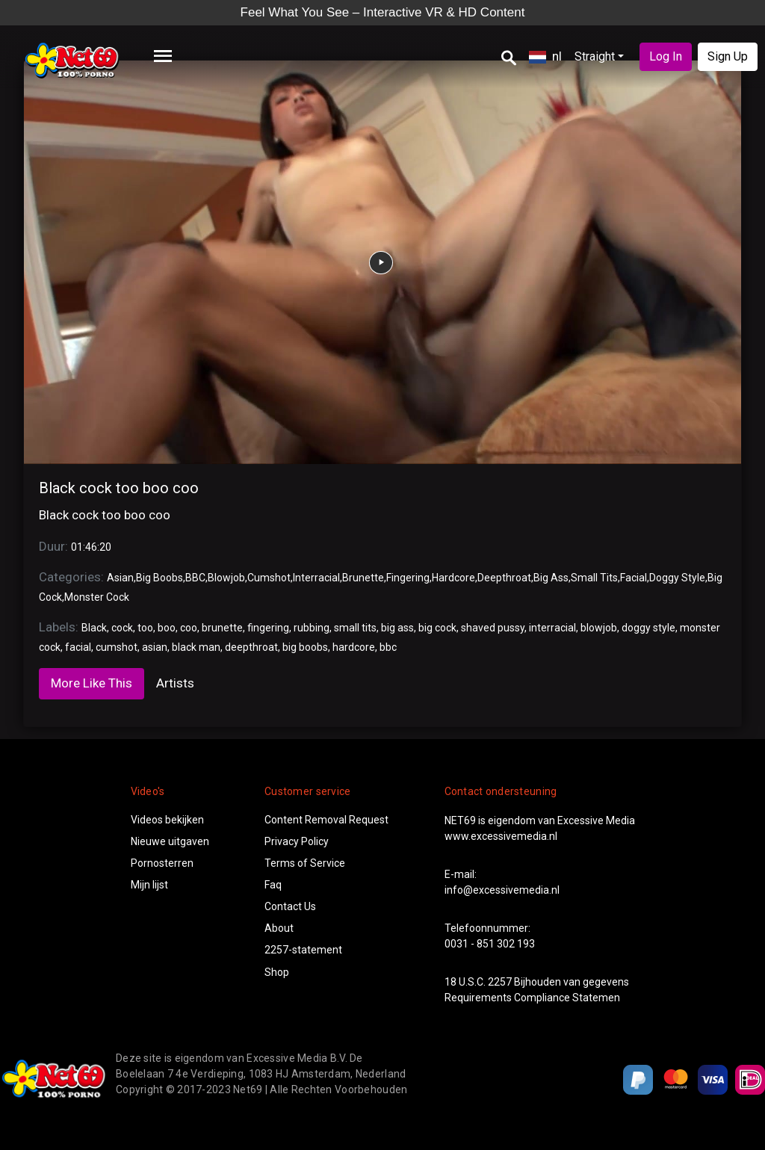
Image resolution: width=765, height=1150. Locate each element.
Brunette (363, 578)
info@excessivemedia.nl (502, 890)
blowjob (598, 628)
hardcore (353, 647)
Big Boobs (159, 578)
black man (196, 647)
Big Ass (551, 578)
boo (167, 628)
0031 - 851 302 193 (490, 944)
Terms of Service (304, 863)
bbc (388, 647)
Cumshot (269, 578)
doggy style (648, 628)
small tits (355, 628)
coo (188, 628)
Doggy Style (677, 578)
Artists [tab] (175, 683)
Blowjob (226, 578)
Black (94, 628)
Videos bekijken (167, 820)
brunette (222, 628)
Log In (665, 56)
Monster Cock (96, 597)
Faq (273, 885)
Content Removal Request (326, 820)
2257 (500, 982)
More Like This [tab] (91, 683)
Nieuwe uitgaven (170, 841)
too (145, 628)
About (279, 928)
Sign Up (727, 56)
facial (78, 647)
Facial (633, 578)
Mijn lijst (149, 885)
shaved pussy (492, 628)
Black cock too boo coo (119, 488)
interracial (552, 628)
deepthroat (251, 647)
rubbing (311, 628)
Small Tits (594, 578)
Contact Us (290, 906)
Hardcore (453, 578)
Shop (276, 972)
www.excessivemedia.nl (501, 836)
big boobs (305, 647)
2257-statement (303, 950)
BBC (195, 578)
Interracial (316, 578)
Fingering (408, 578)
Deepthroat (504, 578)
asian (154, 647)
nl (545, 56)
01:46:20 (91, 547)
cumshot (116, 647)
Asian (120, 578)
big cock (437, 628)
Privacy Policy (296, 841)
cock (122, 628)
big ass (397, 628)
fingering (268, 628)
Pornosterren (162, 863)
